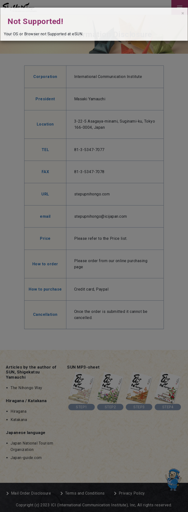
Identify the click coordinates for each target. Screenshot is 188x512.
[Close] (182, 13)
